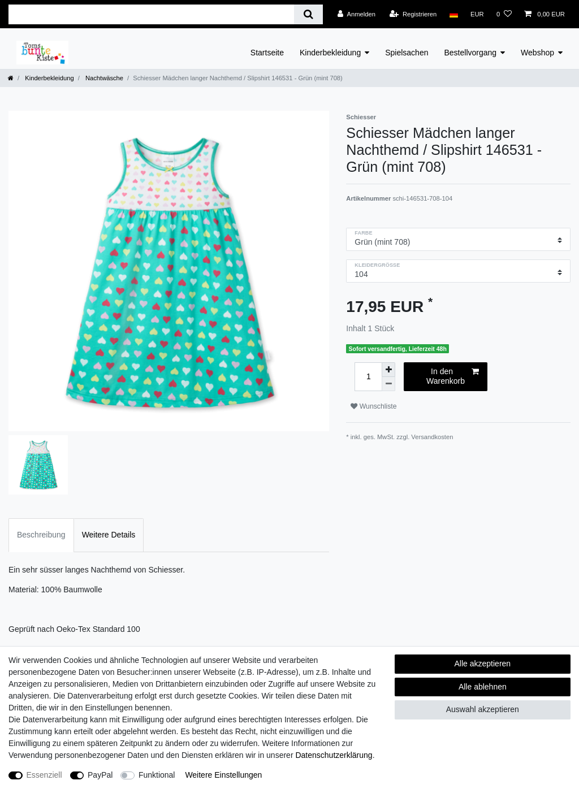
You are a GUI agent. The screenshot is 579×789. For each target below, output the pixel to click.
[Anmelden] (356, 14)
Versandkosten (432, 436)
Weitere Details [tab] (109, 534)
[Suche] (308, 14)
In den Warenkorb (452, 376)
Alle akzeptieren (483, 663)
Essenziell (44, 774)
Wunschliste (373, 406)
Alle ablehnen (483, 686)
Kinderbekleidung (330, 52)
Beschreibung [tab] (41, 534)
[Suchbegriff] (151, 14)
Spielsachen (406, 52)
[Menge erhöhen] (388, 369)
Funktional (157, 774)
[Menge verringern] (388, 384)
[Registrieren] (413, 14)
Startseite (267, 52)
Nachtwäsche (103, 78)
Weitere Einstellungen (223, 774)
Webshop (537, 52)
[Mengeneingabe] (368, 376)
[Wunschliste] (504, 14)
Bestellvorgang (470, 52)
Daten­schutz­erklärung (333, 755)
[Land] (453, 14)
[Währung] (477, 14)
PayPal (100, 774)
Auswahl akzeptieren (482, 709)
